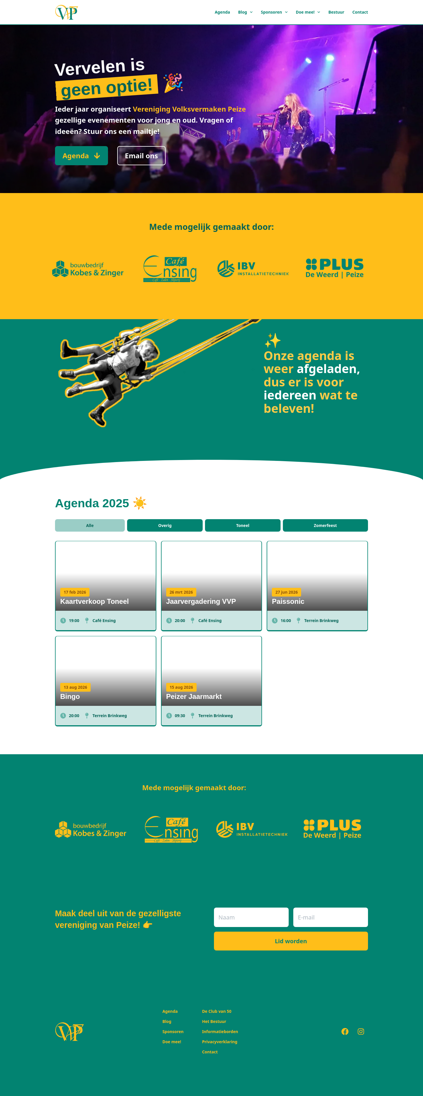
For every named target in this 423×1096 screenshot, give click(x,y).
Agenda (222, 12)
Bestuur (336, 12)
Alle (90, 525)
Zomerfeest (325, 525)
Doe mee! (308, 12)
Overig (164, 525)
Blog (245, 12)
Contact (360, 12)
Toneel (242, 525)
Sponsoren (274, 12)
